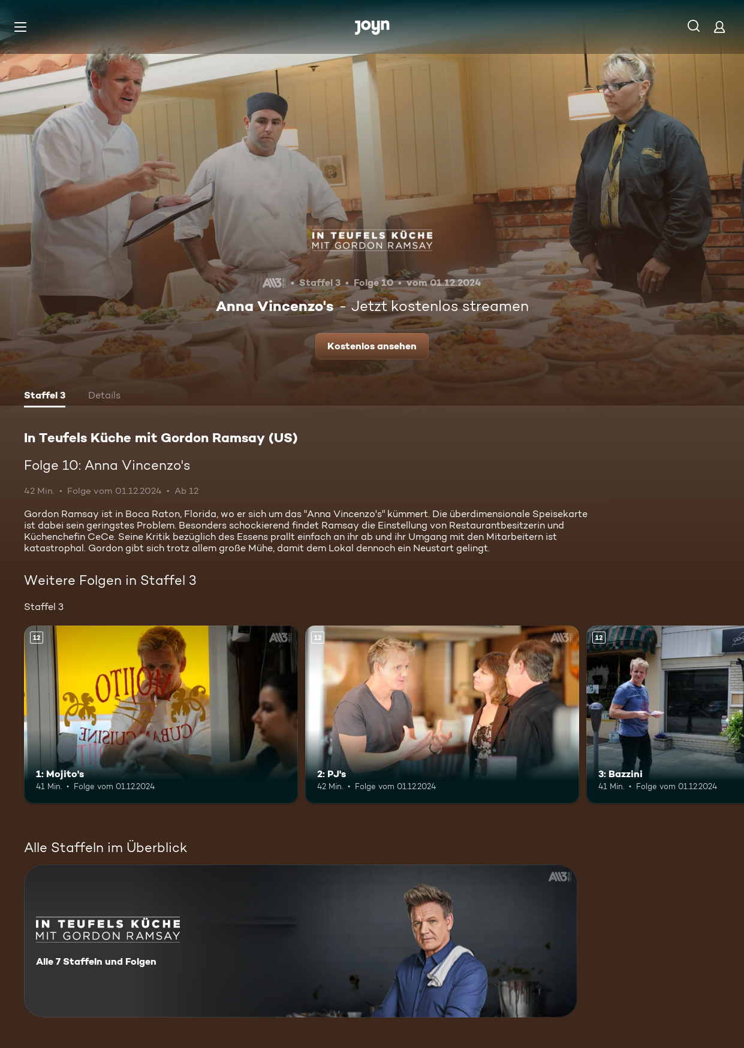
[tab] (45, 396)
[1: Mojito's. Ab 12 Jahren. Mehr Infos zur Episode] (161, 715)
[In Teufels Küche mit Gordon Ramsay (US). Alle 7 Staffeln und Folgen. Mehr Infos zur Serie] (300, 941)
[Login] (719, 26)
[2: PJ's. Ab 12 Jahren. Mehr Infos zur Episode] (442, 715)
